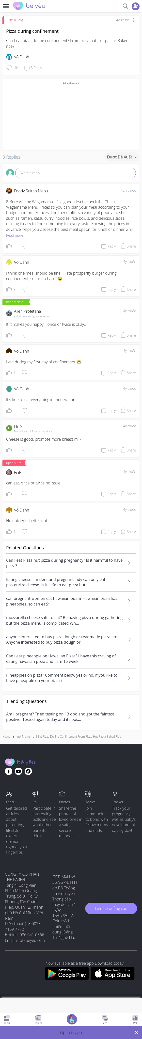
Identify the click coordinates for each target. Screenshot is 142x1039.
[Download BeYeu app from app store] (113, 978)
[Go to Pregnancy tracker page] (72, 1020)
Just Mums (15, 20)
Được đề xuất (122, 157)
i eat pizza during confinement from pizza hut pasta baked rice (78, 736)
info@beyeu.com (30, 940)
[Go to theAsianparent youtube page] (18, 771)
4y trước (129, 261)
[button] (71, 1032)
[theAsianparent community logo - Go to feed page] (29, 7)
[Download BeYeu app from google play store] (67, 978)
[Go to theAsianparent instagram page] (28, 771)
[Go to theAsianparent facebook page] (8, 771)
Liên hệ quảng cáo (111, 908)
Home (6, 736)
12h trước (128, 190)
